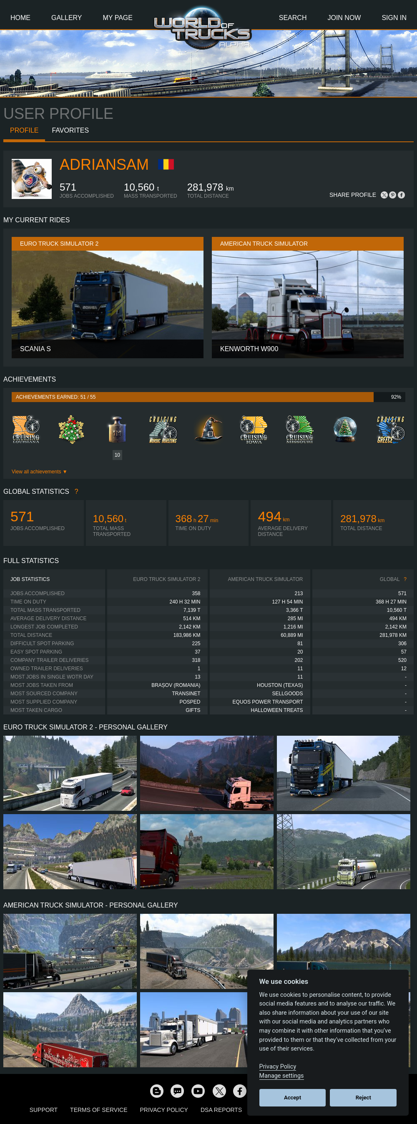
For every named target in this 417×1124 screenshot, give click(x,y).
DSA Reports (221, 1109)
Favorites (70, 130)
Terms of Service (98, 1109)
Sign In (394, 17)
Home (20, 17)
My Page (118, 17)
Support (44, 1109)
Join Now (344, 17)
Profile (24, 130)
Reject (363, 1097)
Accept (292, 1097)
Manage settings (281, 1075)
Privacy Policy (164, 1109)
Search (293, 17)
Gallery (66, 17)
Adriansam (104, 164)
